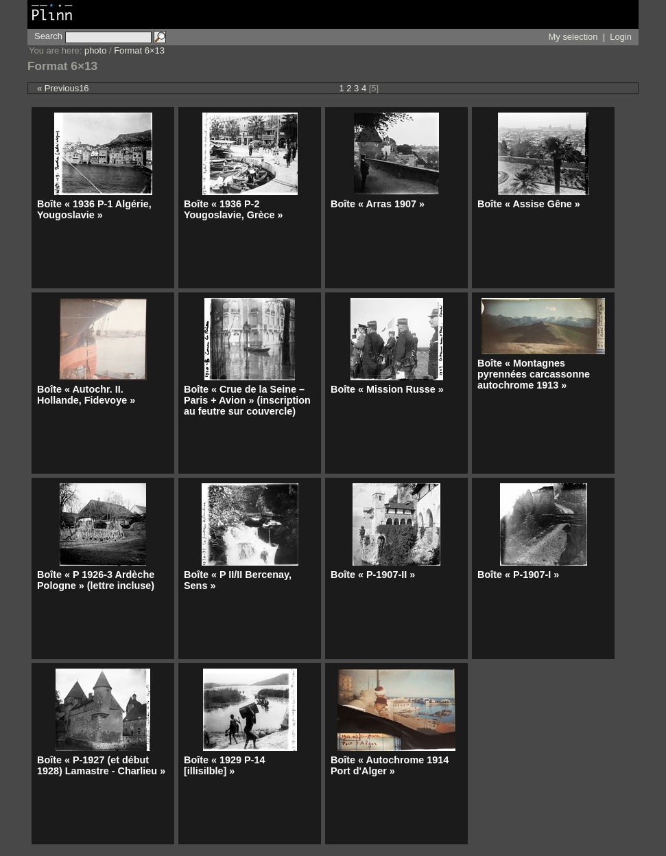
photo (95, 50)
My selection (573, 37)
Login (621, 37)
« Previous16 (63, 88)
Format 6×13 (139, 50)
